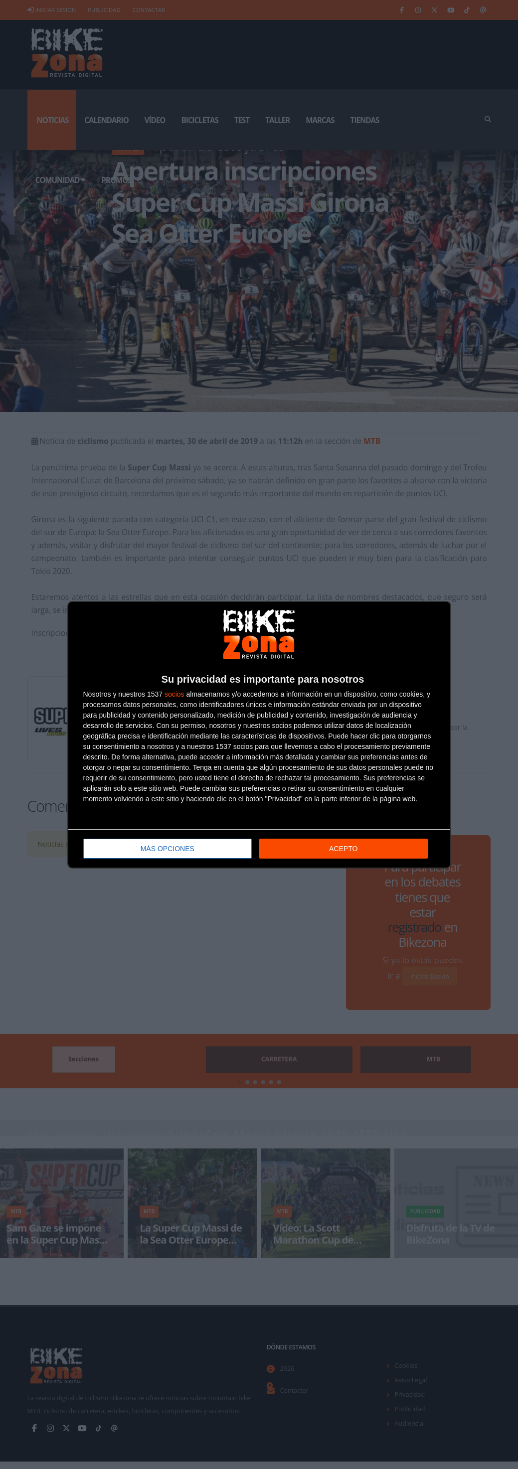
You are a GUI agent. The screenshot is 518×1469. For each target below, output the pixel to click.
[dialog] (259, 734)
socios (174, 693)
